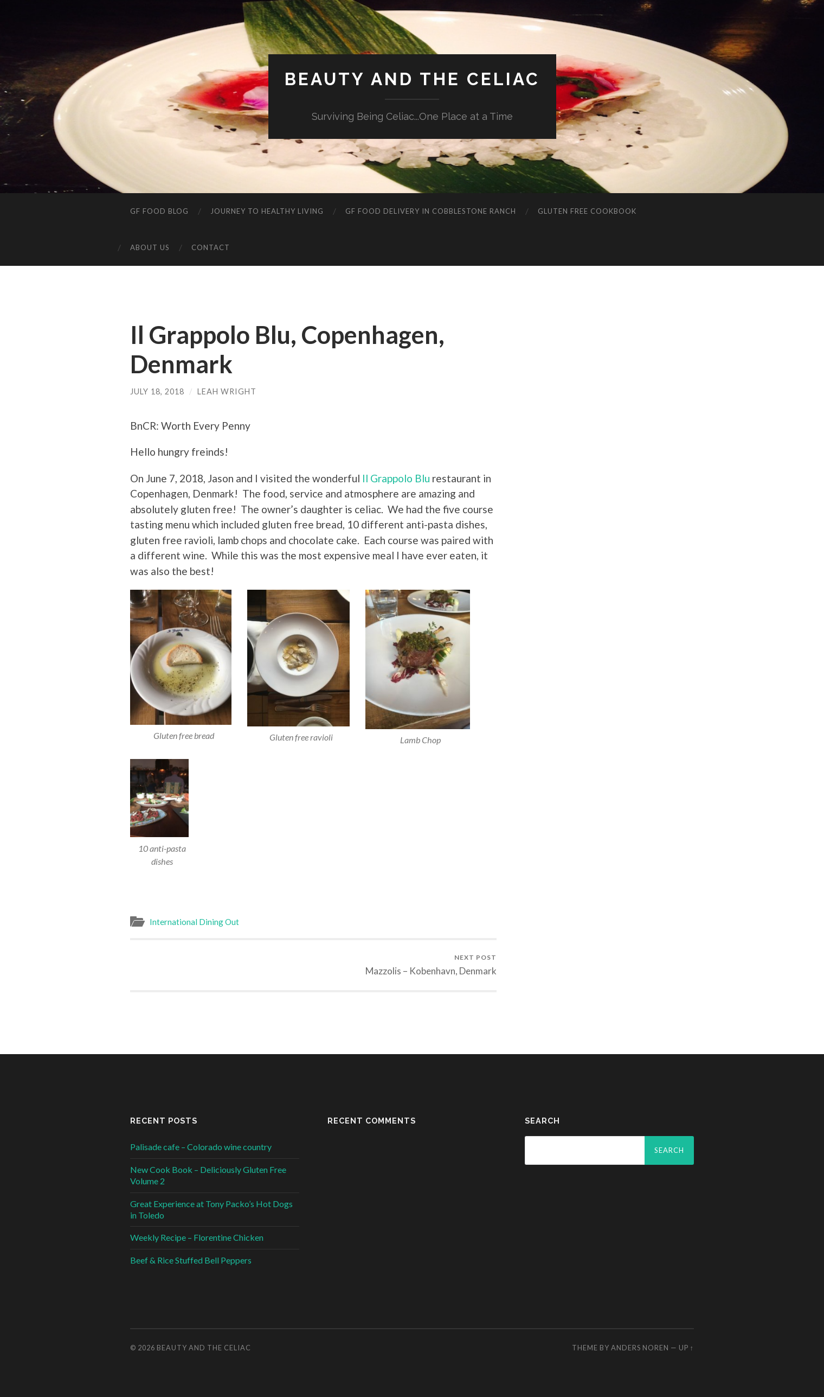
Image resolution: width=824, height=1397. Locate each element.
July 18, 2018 (157, 391)
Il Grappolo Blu (396, 478)
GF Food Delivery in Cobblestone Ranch (430, 211)
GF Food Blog (159, 211)
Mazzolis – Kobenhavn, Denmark (431, 965)
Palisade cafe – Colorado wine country (201, 1146)
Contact (210, 247)
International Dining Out (194, 922)
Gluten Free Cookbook (587, 211)
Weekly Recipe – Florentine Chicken (196, 1237)
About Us (150, 247)
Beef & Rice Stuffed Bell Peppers (191, 1260)
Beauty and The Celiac (412, 79)
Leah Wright (226, 391)
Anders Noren (640, 1347)
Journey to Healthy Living (267, 211)
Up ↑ (686, 1347)
